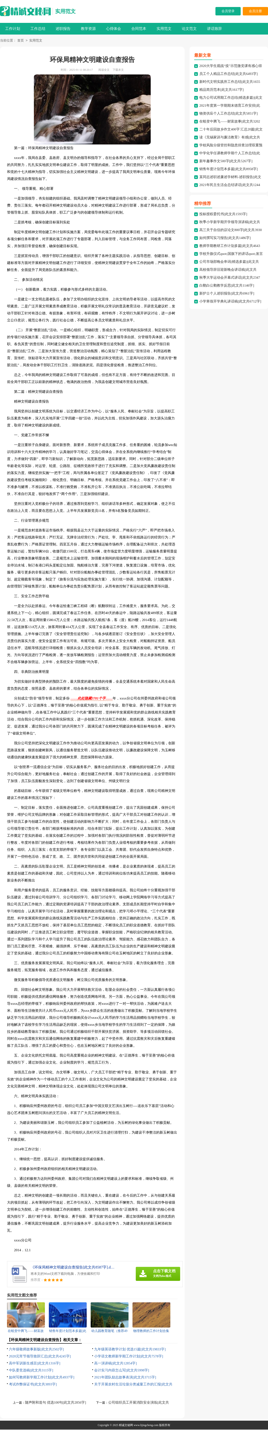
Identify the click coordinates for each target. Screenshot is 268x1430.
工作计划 (12, 29)
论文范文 (189, 29)
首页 (20, 41)
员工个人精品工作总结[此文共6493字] (228, 74)
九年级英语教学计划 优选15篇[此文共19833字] (130, 1350)
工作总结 (37, 29)
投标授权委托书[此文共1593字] (223, 214)
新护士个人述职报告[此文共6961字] (226, 294)
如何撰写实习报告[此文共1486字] (225, 238)
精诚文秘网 (126, 1425)
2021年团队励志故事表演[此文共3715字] (125, 1378)
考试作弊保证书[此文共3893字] (33, 1385)
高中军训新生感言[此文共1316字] (34, 1364)
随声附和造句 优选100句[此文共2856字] (55, 1403)
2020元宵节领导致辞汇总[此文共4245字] (40, 1357)
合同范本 (138, 29)
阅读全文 (104, 70)
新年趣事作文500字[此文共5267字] (226, 161)
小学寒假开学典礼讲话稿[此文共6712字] (230, 302)
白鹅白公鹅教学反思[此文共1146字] (226, 286)
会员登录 (228, 11)
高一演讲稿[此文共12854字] (115, 1364)
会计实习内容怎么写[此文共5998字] (121, 1371)
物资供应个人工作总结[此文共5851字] (228, 114)
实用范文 (65, 11)
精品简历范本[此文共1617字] (221, 90)
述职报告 (63, 29)
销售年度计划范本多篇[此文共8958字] (228, 169)
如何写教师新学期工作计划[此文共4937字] (41, 1378)
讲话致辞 (214, 29)
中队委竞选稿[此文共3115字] (31, 1371)
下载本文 (118, 70)
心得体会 (113, 29)
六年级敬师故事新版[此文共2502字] (36, 1350)
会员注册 (255, 11)
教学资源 (88, 29)
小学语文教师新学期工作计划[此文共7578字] (128, 1357)
